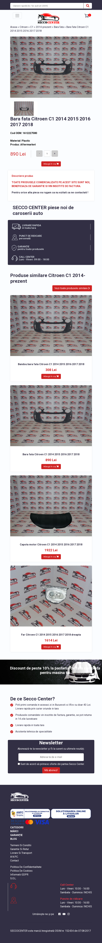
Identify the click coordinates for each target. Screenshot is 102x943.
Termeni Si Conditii (20, 845)
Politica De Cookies (21, 870)
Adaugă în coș (51, 164)
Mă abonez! (51, 770)
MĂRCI (14, 831)
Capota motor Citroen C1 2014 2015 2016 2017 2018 (51, 544)
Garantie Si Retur (19, 849)
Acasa (13, 27)
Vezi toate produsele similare (72, 288)
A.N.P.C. (14, 856)
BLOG (13, 838)
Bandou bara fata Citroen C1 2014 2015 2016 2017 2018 (51, 364)
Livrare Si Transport (21, 852)
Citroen (24, 27)
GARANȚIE (16, 835)
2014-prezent (43, 27)
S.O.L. (13, 878)
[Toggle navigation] (17, 15)
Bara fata (59, 27)
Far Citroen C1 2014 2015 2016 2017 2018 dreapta (51, 634)
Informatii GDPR (19, 874)
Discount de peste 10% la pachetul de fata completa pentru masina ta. (55, 670)
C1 (31, 27)
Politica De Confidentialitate (25, 866)
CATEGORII (16, 827)
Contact (14, 860)
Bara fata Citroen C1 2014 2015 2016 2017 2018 (51, 454)
